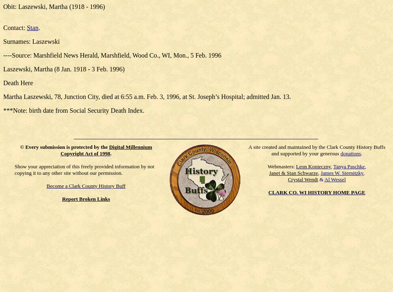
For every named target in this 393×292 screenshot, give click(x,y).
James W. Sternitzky (342, 173)
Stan (32, 27)
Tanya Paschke (349, 166)
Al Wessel (335, 179)
